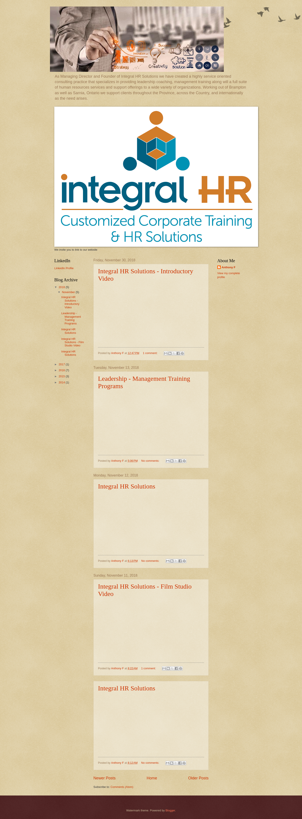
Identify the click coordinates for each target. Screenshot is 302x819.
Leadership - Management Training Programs (71, 318)
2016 (62, 370)
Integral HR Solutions (126, 486)
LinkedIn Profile (64, 268)
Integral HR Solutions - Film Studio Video (72, 342)
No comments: (150, 460)
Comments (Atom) (122, 787)
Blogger (170, 810)
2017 (62, 364)
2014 (62, 382)
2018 (62, 287)
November (69, 292)
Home (152, 778)
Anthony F (229, 267)
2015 (62, 376)
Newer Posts (104, 778)
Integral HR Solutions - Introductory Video (70, 302)
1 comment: (150, 353)
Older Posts (198, 778)
